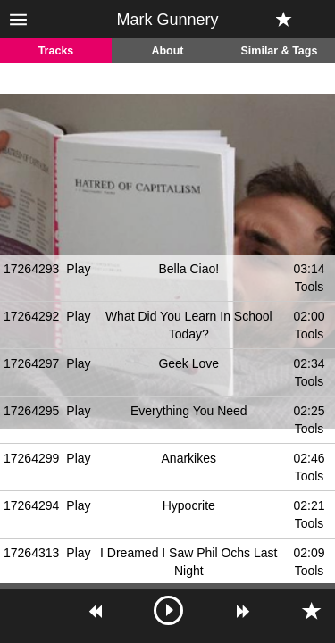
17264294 (31, 505)
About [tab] (167, 51)
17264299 (31, 458)
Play (78, 269)
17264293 (31, 269)
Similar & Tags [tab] (279, 51)
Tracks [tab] (56, 51)
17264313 (31, 553)
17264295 (31, 411)
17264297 (31, 363)
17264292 (31, 316)
